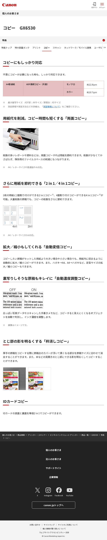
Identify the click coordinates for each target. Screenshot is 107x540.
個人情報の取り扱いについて (54, 528)
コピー (47, 47)
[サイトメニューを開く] (102, 5)
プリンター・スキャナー (37, 435)
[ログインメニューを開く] (94, 5)
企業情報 (53, 477)
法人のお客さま (53, 459)
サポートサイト (53, 468)
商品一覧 (85, 435)
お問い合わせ (35, 524)
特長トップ (6, 47)
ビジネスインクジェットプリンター (64, 435)
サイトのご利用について (68, 524)
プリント (36, 47)
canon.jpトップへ (54, 505)
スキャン (57, 47)
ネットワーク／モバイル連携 (77, 47)
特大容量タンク (22, 47)
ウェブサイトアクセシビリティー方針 (54, 532)
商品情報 (21, 435)
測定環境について (51, 106)
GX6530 (94, 435)
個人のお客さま (10, 13)
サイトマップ (49, 524)
